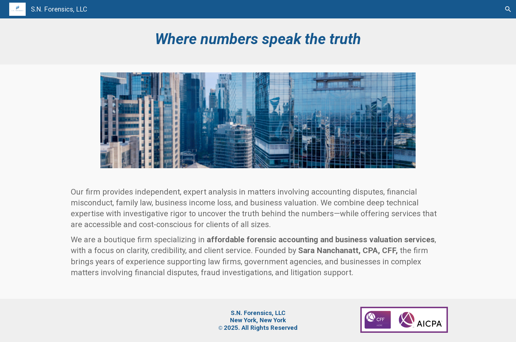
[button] (508, 9)
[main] (258, 41)
